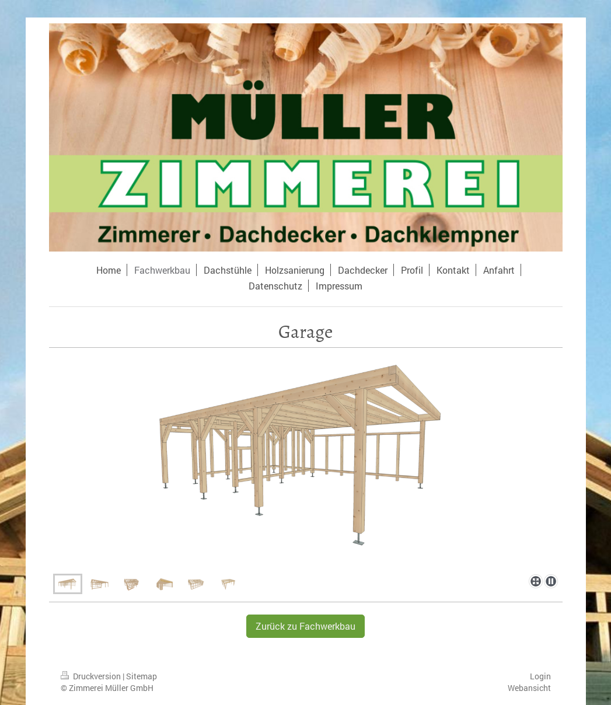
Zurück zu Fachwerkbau (305, 626)
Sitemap (141, 676)
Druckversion (92, 676)
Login (540, 676)
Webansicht (529, 687)
